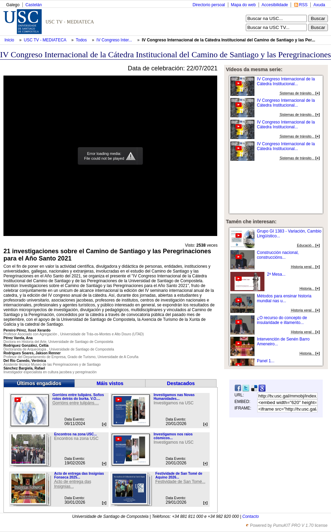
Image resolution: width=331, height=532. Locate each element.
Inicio (9, 40)
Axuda (319, 4)
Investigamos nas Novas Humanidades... (173, 397)
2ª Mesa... (276, 274)
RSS (303, 4)
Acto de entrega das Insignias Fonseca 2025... (79, 475)
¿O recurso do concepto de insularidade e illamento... (282, 320)
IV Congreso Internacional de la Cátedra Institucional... (286, 81)
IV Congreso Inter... (114, 40)
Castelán (34, 4)
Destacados (181, 383)
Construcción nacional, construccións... (278, 255)
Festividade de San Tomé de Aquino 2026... (178, 475)
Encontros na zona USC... (75, 434)
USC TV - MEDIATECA (45, 40)
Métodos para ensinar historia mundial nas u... (284, 298)
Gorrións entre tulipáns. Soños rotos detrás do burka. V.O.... (78, 397)
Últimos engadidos (39, 383)
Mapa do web (243, 4)
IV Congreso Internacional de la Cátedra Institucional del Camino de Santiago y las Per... (228, 40)
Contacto (250, 516)
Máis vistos (110, 383)
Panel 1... (265, 360)
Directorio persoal (208, 4)
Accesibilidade (275, 4)
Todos (82, 40)
